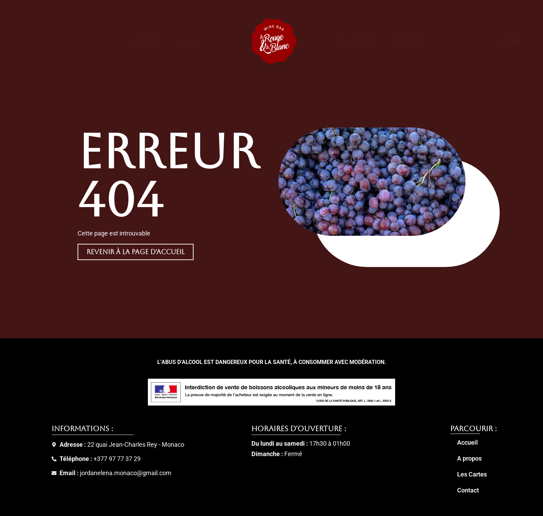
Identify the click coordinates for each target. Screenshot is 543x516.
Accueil (146, 41)
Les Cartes (355, 41)
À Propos (194, 41)
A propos (469, 458)
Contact (408, 41)
